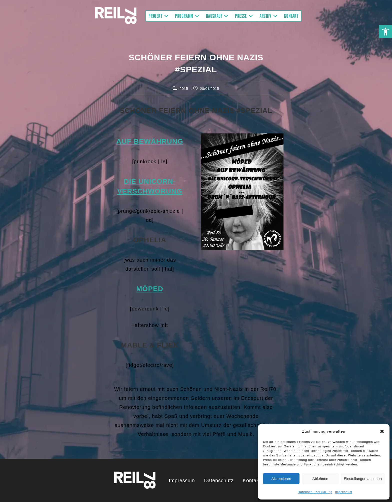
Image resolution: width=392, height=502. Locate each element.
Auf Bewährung (149, 141)
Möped (149, 289)
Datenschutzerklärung (315, 492)
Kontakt (252, 480)
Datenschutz (219, 480)
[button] (385, 31)
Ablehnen (320, 478)
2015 (184, 89)
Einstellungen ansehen (363, 478)
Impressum (343, 492)
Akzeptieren (281, 478)
